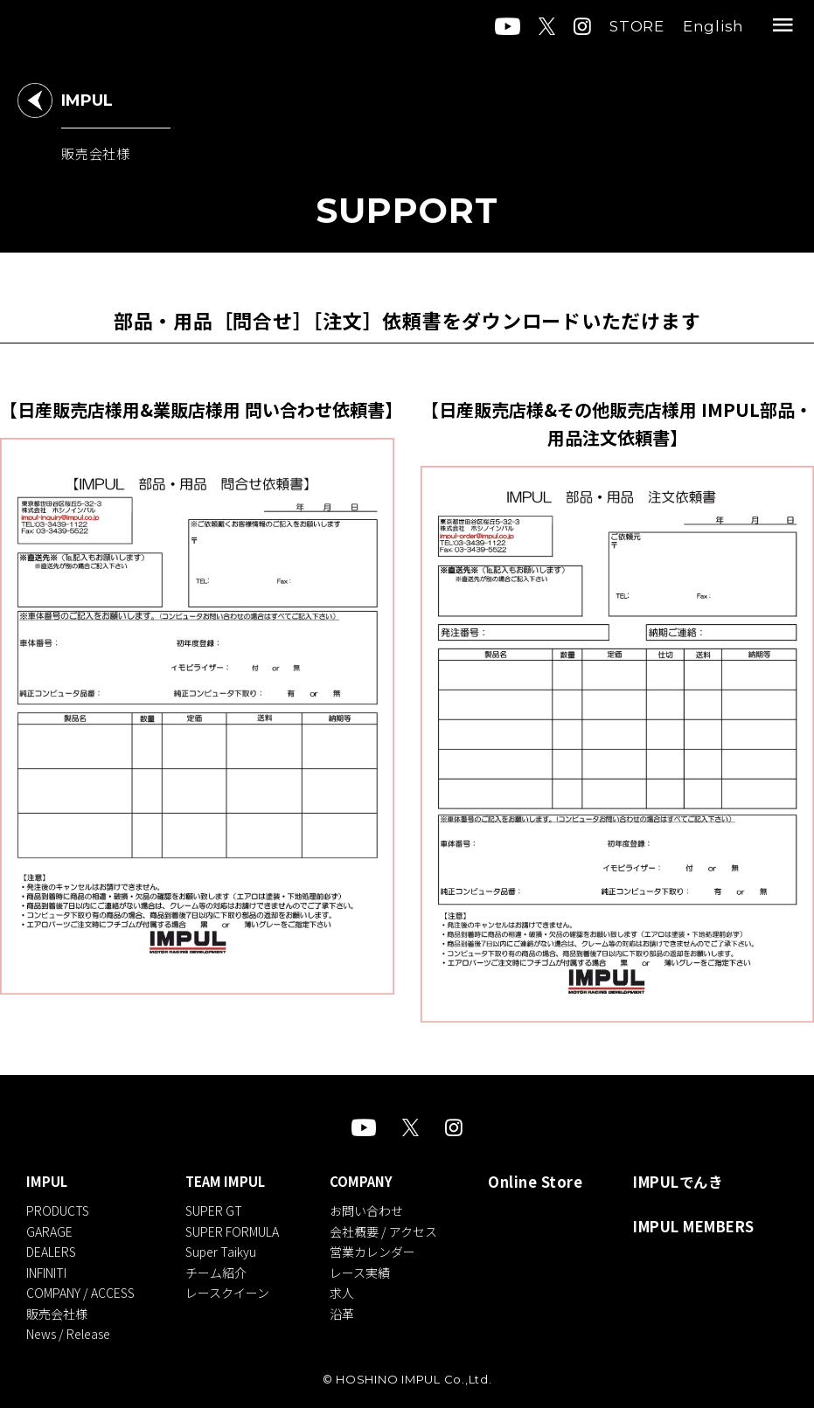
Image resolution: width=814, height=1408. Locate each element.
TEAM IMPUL (230, 1182)
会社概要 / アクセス (394, 1229)
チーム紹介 (221, 1268)
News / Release (68, 1327)
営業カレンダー (383, 1249)
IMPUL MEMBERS (695, 1229)
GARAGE (49, 1229)
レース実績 (370, 1268)
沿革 (352, 1307)
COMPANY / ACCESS (80, 1288)
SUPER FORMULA (237, 1229)
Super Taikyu (226, 1249)
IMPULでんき (681, 1182)
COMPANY (371, 1182)
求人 (352, 1288)
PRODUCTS (57, 1209)
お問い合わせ (377, 1209)
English (713, 26)
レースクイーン (233, 1288)
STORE (636, 26)
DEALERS (51, 1249)
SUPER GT (219, 1209)
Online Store (544, 1182)
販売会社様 (56, 1307)
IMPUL (46, 1182)
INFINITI (46, 1268)
